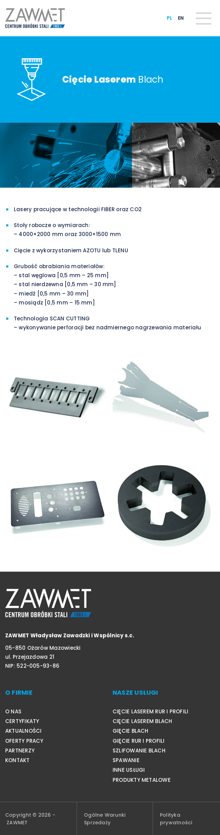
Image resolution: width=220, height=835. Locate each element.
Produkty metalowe (142, 780)
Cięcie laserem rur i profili (150, 711)
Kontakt (17, 760)
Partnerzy (20, 750)
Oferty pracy (24, 740)
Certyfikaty (22, 721)
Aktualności (23, 730)
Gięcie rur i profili (139, 740)
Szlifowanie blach (139, 750)
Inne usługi (129, 769)
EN (181, 18)
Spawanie (126, 760)
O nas (13, 711)
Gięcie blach (131, 730)
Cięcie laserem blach (142, 721)
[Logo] (35, 18)
